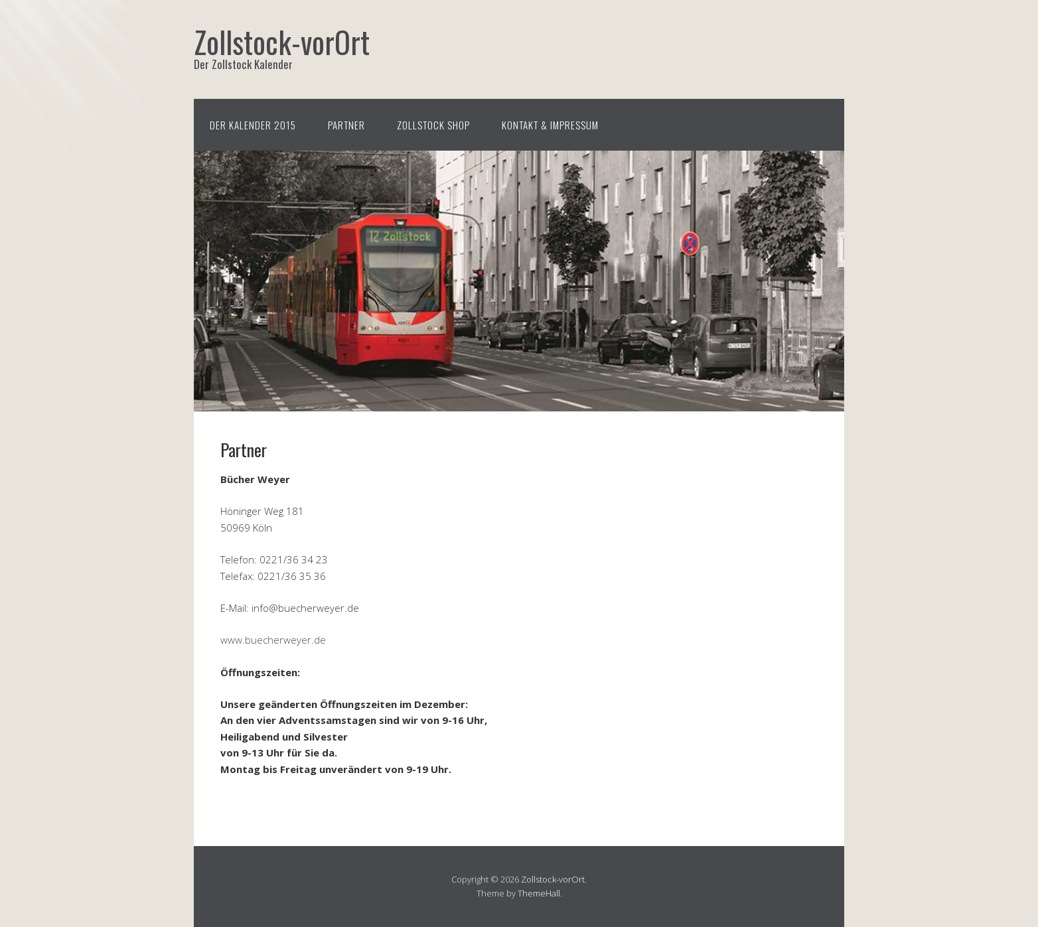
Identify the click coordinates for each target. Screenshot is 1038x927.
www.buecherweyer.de (273, 639)
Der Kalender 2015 (253, 124)
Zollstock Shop (433, 124)
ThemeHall (539, 893)
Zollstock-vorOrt (553, 879)
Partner (346, 124)
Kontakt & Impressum (550, 124)
